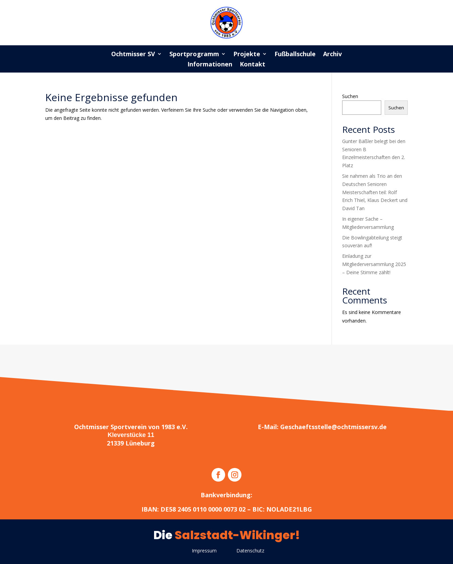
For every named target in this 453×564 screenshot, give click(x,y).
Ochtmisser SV (133, 54)
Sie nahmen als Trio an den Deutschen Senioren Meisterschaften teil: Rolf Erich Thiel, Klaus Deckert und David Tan (374, 192)
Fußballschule (295, 54)
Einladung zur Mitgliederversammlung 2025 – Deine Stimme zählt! (374, 264)
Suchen (350, 96)
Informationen (209, 65)
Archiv (332, 54)
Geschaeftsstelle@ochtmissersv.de (333, 427)
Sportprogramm (194, 54)
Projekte (246, 54)
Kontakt (252, 65)
